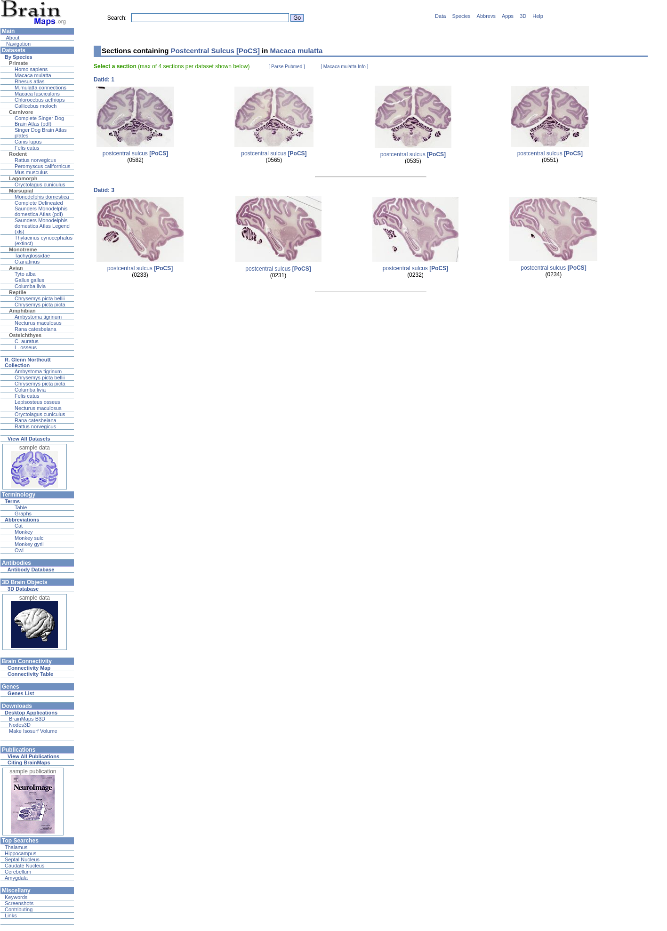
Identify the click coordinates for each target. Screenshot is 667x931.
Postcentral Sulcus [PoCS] (215, 51)
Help (537, 16)
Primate (18, 63)
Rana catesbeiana (35, 329)
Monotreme (23, 249)
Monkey (24, 532)
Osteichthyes (25, 335)
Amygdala (16, 878)
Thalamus (16, 847)
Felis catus (27, 148)
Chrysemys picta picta (40, 304)
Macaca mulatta (33, 75)
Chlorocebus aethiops (39, 100)
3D (523, 16)
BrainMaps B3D (27, 719)
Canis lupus (28, 141)
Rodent (18, 154)
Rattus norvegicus (35, 160)
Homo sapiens (31, 69)
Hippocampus (20, 853)
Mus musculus (31, 172)
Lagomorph (23, 178)
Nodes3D (20, 725)
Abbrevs (486, 16)
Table (21, 507)
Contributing (18, 909)
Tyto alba (25, 274)
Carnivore (21, 112)
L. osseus (26, 347)
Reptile (17, 292)
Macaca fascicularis (37, 93)
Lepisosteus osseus (37, 402)
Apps (508, 16)
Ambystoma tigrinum (38, 317)
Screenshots (19, 903)
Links (11, 915)
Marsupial (21, 190)
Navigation (18, 44)
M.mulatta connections (40, 87)
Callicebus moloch (35, 106)
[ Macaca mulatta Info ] (344, 66)
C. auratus (27, 341)
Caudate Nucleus (24, 865)
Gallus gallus (29, 280)
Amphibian (22, 310)
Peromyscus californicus (43, 166)
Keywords (16, 897)
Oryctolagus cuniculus (40, 184)
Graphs (23, 513)
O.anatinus (27, 262)
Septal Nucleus (22, 859)
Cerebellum (18, 872)
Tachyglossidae (32, 255)
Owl (19, 550)
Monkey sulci (30, 538)
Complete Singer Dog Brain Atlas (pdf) (39, 121)
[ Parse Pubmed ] (287, 66)
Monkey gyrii (29, 544)
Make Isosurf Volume (33, 731)
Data (440, 16)
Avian (16, 268)
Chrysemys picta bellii (39, 298)
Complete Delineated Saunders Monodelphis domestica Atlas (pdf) (41, 208)
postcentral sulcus (135, 153)
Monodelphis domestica (42, 197)
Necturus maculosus (38, 323)
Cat (19, 526)
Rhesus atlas (30, 81)
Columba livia (30, 286)
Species (461, 16)
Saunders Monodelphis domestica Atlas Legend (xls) (42, 225)
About (12, 37)
